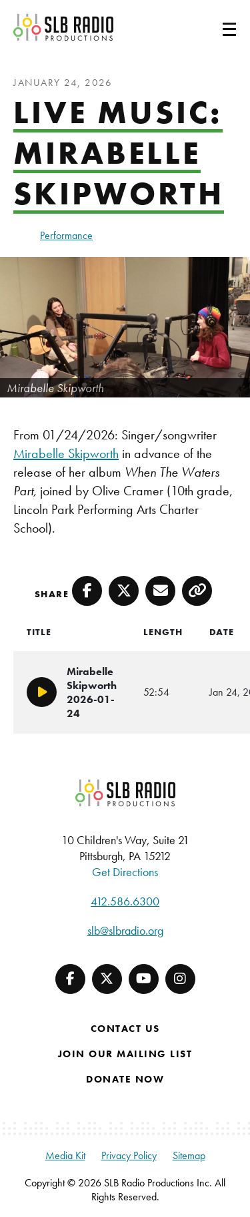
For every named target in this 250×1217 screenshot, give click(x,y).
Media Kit (65, 1155)
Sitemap (189, 1155)
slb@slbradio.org (125, 930)
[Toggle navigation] (213, 27)
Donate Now (125, 1079)
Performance (66, 235)
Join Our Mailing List (125, 1054)
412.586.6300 (125, 901)
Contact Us (125, 1028)
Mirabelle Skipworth (66, 453)
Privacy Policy (129, 1155)
